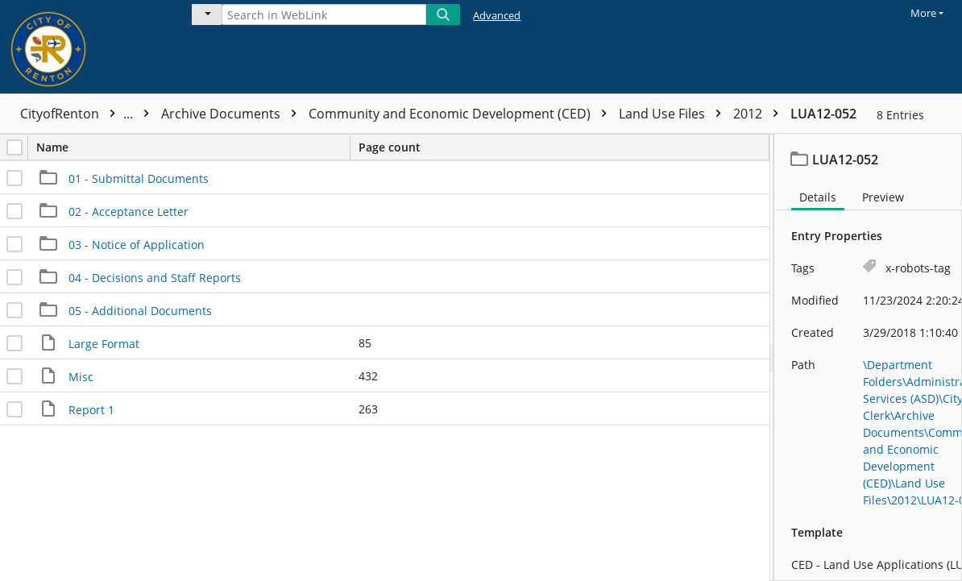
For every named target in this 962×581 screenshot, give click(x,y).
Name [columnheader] (193, 147)
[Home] (84, 46)
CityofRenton (88, 113)
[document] (868, 357)
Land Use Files (674, 113)
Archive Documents (233, 113)
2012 (759, 113)
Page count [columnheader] (390, 147)
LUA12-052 (823, 113)
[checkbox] (14, 147)
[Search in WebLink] (324, 14)
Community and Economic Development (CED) (462, 113)
